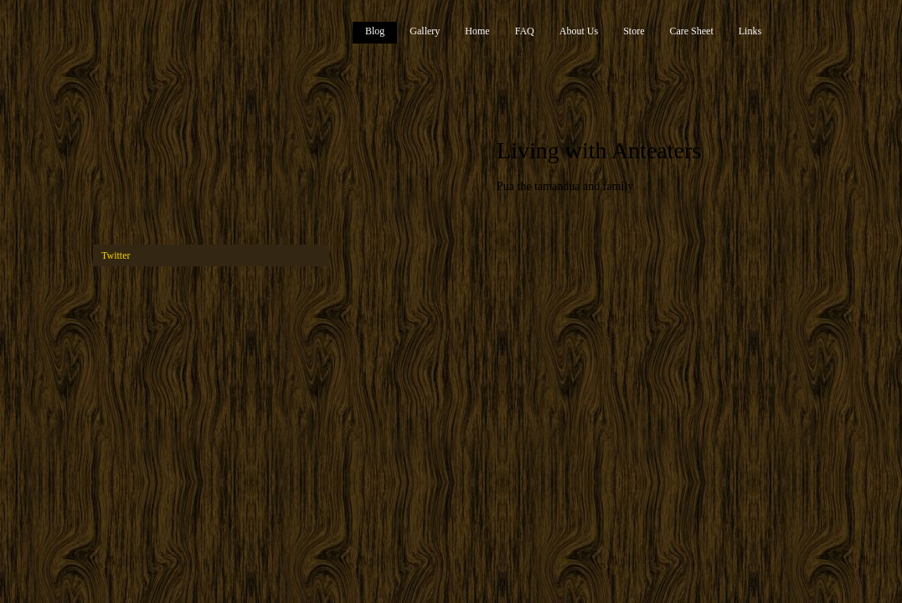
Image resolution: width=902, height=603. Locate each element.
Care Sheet (691, 31)
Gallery (425, 31)
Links (750, 31)
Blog (374, 31)
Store (633, 31)
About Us (578, 31)
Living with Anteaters (599, 150)
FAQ (524, 31)
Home (477, 31)
